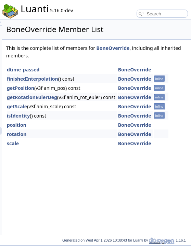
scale (98, 160)
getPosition (106, 105)
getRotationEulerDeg (117, 114)
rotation (102, 151)
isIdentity (103, 132)
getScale (102, 123)
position (102, 142)
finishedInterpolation (118, 96)
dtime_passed (108, 86)
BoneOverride (108, 65)
